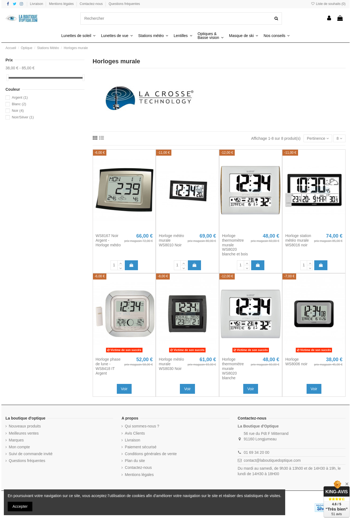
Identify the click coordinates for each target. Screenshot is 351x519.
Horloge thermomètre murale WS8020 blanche (233, 368)
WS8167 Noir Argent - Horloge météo (108, 240)
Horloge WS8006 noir (296, 361)
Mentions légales (62, 4)
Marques (16, 440)
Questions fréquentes (124, 4)
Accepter (20, 506)
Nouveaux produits (25, 426)
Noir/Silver (23, 117)
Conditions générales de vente (151, 454)
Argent (20, 97)
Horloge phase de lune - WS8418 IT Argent (108, 366)
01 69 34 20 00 (256, 452)
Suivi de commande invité (31, 454)
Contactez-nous (92, 4)
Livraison (37, 4)
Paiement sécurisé (140, 447)
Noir (18, 111)
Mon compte (19, 447)
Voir (124, 389)
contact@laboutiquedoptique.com (272, 460)
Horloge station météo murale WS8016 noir (298, 240)
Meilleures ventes (24, 433)
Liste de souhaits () (328, 4)
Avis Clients (135, 433)
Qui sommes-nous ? (142, 426)
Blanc (19, 104)
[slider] (7, 77)
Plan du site (135, 460)
